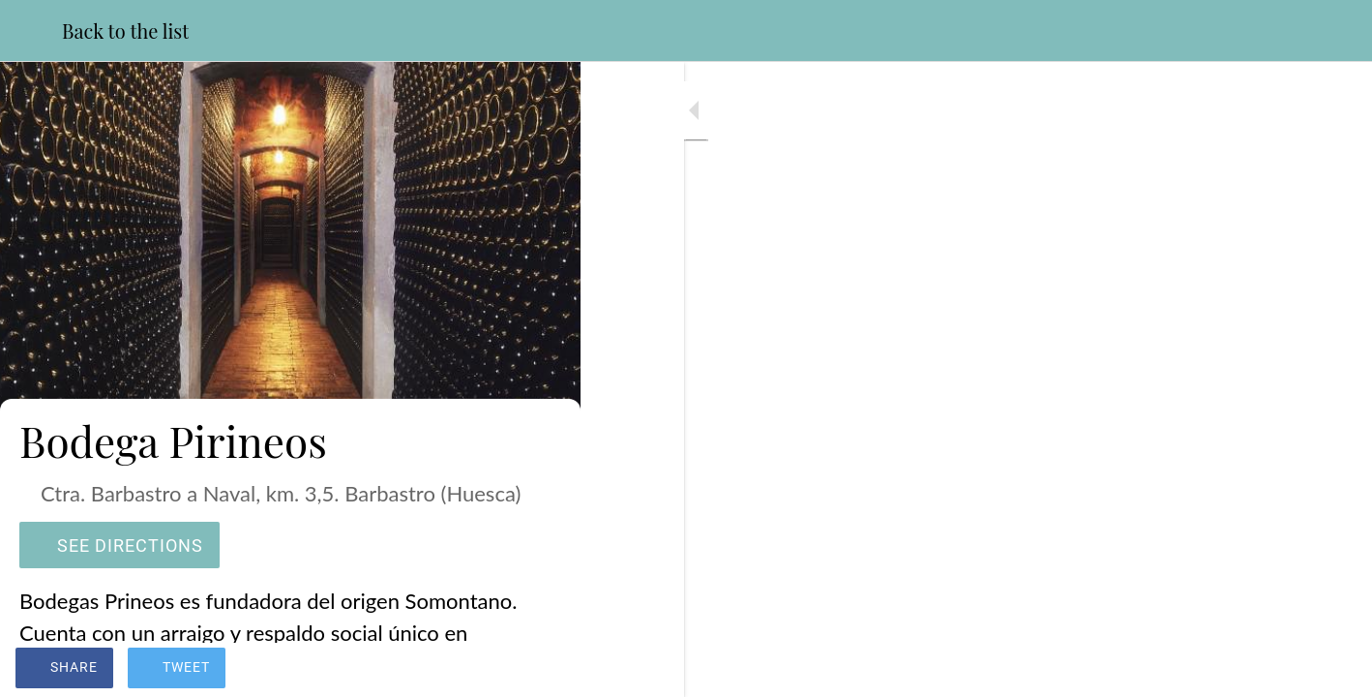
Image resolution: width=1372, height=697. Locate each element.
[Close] (31, 31)
